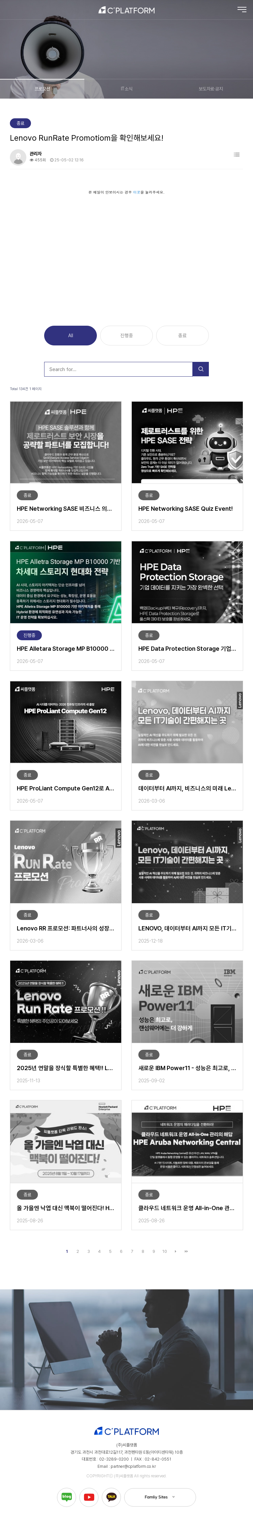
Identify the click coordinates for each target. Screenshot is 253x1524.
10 (164, 1251)
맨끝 (186, 1251)
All (70, 336)
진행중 (126, 336)
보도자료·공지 (211, 88)
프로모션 (42, 88)
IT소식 (126, 88)
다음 (176, 1251)
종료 (182, 336)
